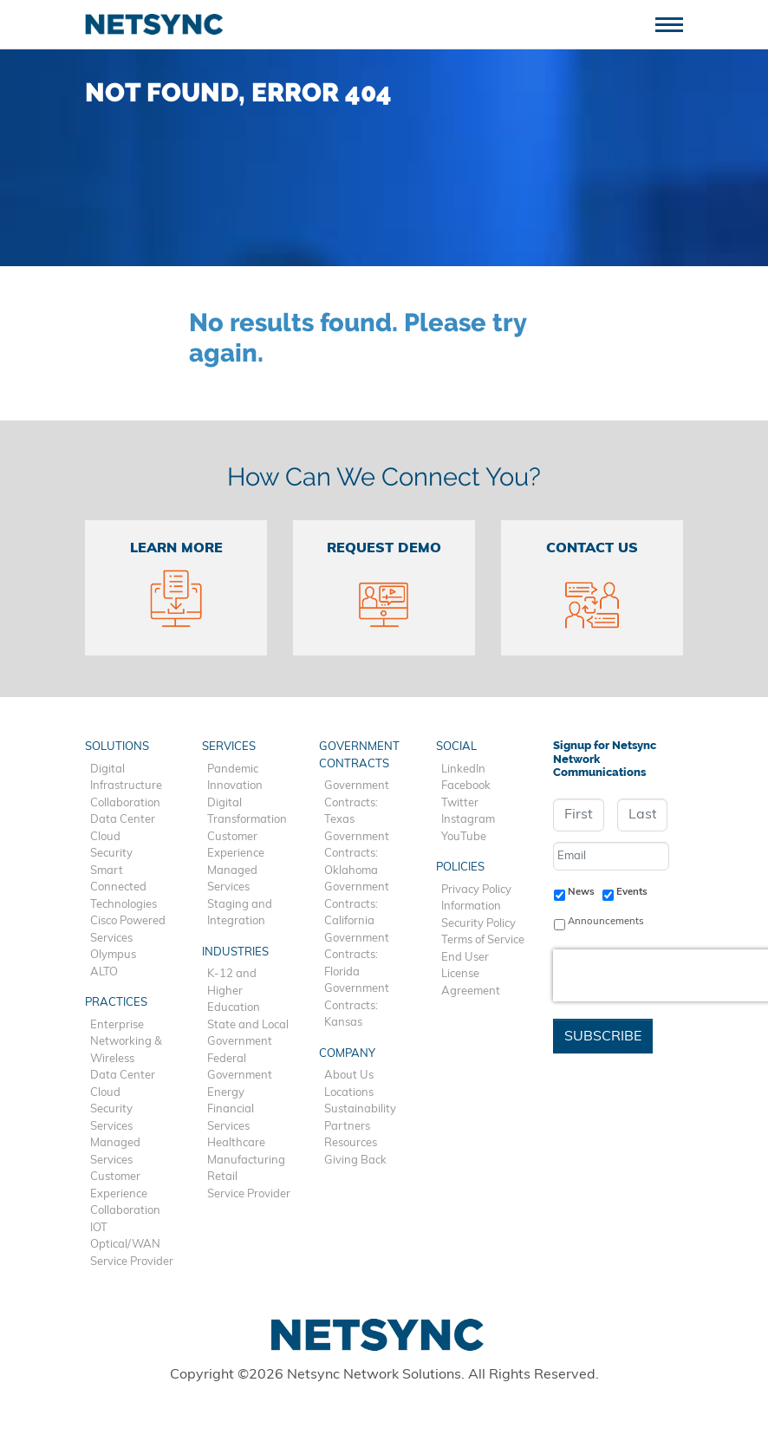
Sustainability (360, 1109)
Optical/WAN (125, 1244)
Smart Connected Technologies (123, 887)
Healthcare (236, 1143)
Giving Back (355, 1160)
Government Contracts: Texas (356, 802)
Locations (349, 1093)
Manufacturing (246, 1160)
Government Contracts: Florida (356, 955)
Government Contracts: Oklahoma (356, 854)
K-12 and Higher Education (233, 991)
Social (456, 747)
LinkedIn (463, 769)
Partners (347, 1126)
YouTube (463, 837)
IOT (98, 1228)
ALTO (104, 972)
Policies (460, 867)
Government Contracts (359, 755)
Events (632, 892)
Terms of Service (482, 940)
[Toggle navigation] (675, 23)
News (581, 892)
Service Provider (131, 1262)
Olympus (113, 955)
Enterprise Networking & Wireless (126, 1042)
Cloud (105, 837)
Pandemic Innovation (235, 778)
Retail (222, 1177)
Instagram (468, 819)
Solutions (117, 747)
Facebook (466, 786)
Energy (225, 1093)
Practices (116, 1002)
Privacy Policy (476, 890)
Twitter (459, 803)
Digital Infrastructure (126, 778)
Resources (350, 1143)
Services (111, 1126)
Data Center (122, 819)
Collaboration (125, 803)
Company (347, 1054)
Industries (235, 952)
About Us (349, 1075)
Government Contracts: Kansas (356, 1005)
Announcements (606, 921)
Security (111, 853)
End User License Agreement (470, 974)
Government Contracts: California (356, 904)
